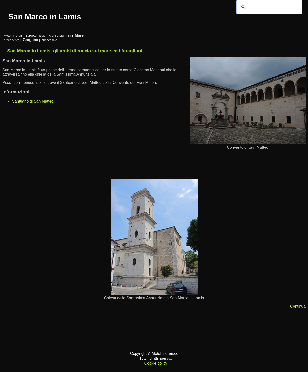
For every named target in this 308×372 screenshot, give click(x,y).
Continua (298, 306)
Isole (42, 35)
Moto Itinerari (13, 35)
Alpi (51, 35)
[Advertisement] (147, 164)
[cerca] (268, 7)
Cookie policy (155, 363)
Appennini (64, 35)
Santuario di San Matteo (33, 101)
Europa (30, 35)
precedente (11, 40)
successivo (49, 40)
